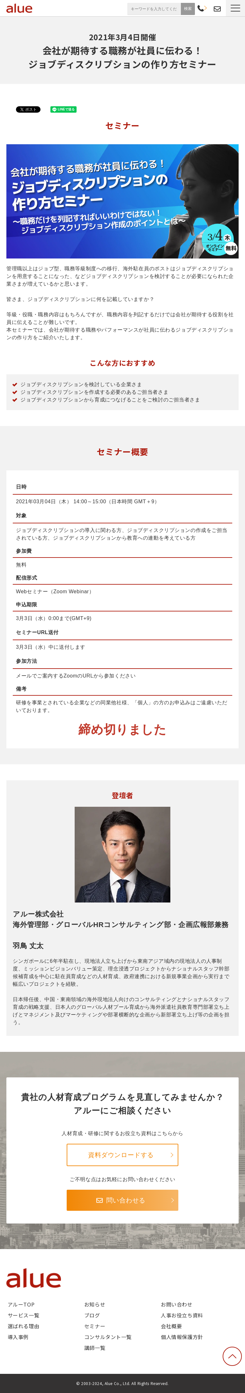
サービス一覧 (23, 1315)
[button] (235, 8)
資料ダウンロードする (121, 1154)
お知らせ (94, 1304)
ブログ (92, 1315)
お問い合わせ (217, 9)
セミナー (94, 1326)
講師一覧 (94, 1348)
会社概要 (171, 1326)
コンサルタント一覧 (108, 1337)
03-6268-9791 (200, 9)
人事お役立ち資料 (182, 1315)
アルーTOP (21, 1304)
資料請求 (208, 8)
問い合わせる (125, 1200)
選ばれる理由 (23, 1326)
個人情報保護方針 (182, 1337)
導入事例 (18, 1337)
